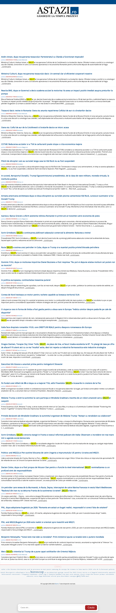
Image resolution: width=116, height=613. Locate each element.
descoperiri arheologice (15, 572)
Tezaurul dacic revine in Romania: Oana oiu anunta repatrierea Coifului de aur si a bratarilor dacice (46, 110)
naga (40, 576)
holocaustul (6, 574)
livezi (79, 572)
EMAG (58, 566)
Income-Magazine (22, 147)
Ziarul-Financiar (21, 350)
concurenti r (17, 574)
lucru (28, 572)
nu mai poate (46, 569)
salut (3, 569)
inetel (3, 572)
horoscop (37, 571)
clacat (82, 574)
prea (59, 576)
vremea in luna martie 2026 (81, 569)
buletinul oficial (50, 576)
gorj (79, 576)
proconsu (36, 569)
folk (83, 576)
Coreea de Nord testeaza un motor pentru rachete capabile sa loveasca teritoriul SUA (40, 294)
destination (21, 569)
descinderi (65, 576)
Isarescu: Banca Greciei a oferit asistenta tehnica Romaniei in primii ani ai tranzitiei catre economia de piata (50, 216)
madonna (33, 574)
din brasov (95, 574)
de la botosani (102, 569)
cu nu (47, 572)
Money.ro (20, 182)
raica (36, 576)
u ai (89, 572)
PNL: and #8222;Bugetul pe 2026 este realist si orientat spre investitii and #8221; (38, 522)
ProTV (19, 297)
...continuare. (6, 66)
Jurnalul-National (22, 60)
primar (102, 574)
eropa (88, 574)
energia (73, 576)
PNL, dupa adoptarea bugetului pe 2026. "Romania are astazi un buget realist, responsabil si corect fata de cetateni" (54, 507)
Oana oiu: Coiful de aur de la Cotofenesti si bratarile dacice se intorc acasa (35, 127)
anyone (77, 574)
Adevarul (19, 202)
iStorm (57, 584)
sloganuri (26, 574)
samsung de (56, 569)
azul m (29, 569)
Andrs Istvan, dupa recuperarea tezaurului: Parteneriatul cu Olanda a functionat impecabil (42, 57)
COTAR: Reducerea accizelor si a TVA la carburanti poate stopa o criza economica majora (41, 144)
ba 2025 (73, 572)
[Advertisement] (58, 35)
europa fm (65, 569)
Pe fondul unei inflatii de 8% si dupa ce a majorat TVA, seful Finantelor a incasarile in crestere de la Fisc (51, 383)
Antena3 (19, 268)
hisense (14, 569)
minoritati (53, 572)
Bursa (18, 455)
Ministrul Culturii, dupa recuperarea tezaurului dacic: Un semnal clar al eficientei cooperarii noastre (46, 73)
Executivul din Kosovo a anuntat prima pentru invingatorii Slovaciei (31, 364)
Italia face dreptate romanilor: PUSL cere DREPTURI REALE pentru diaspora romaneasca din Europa (46, 327)
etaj (64, 574)
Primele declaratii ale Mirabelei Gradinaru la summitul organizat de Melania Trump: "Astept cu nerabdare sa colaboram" (56, 416)
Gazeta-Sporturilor (22, 367)
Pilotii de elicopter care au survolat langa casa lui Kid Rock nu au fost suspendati (38, 161)
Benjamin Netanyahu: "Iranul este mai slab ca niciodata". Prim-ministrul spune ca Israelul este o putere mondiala (52, 537)
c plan (40, 574)
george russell (64, 572)
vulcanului (110, 574)
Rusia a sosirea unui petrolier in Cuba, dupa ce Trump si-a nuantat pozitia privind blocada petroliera (50, 247)
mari (87, 576)
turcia (85, 572)
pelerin (112, 569)
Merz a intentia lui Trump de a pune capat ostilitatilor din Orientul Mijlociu (38, 551)
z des (8, 569)
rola (94, 569)
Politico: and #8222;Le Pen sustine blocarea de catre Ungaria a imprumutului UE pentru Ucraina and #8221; (50, 452)
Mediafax (19, 76)
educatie (30, 576)
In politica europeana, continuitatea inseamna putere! (25, 280)
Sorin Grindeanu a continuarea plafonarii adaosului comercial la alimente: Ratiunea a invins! (45, 232)
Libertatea (20, 419)
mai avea (69, 574)
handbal (59, 574)
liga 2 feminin (49, 574)
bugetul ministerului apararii (103, 572)
